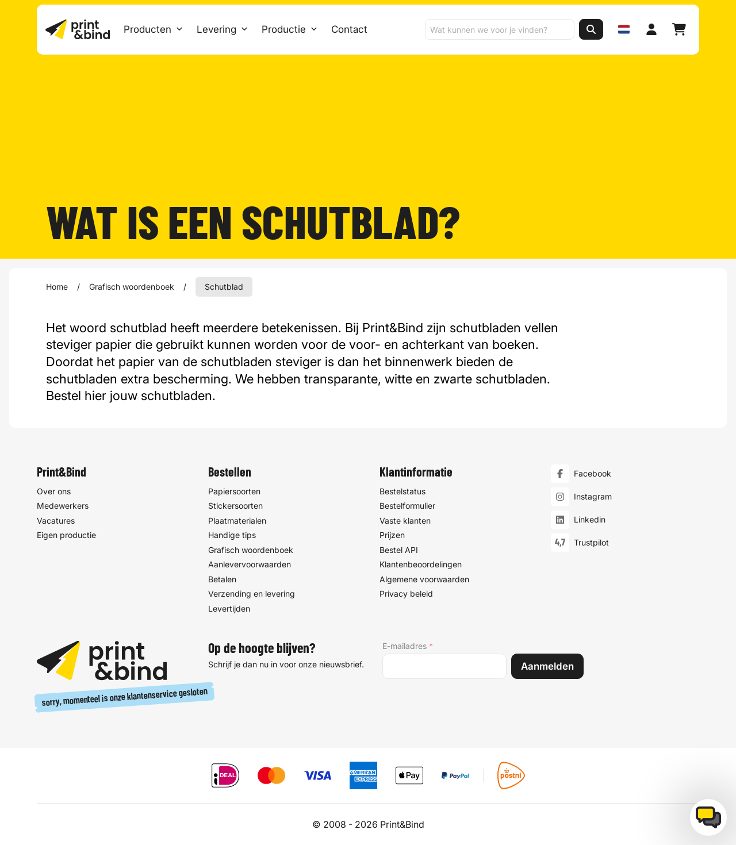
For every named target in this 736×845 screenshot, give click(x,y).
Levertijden (229, 608)
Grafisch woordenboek (131, 286)
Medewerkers (63, 505)
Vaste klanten (405, 520)
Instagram (593, 496)
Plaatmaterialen (237, 520)
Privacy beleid (406, 593)
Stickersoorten (235, 505)
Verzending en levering (251, 593)
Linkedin (589, 519)
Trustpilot (591, 542)
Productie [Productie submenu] (290, 30)
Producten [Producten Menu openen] (153, 30)
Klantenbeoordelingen (420, 564)
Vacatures (56, 520)
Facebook (592, 473)
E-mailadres (407, 646)
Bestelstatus (402, 491)
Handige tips (232, 535)
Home (57, 286)
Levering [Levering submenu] (222, 30)
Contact (350, 30)
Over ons (54, 491)
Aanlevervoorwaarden (249, 564)
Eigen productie (66, 535)
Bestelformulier (407, 505)
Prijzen (392, 535)
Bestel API (398, 550)
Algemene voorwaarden (424, 579)
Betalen (222, 579)
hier (95, 395)
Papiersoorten (234, 491)
